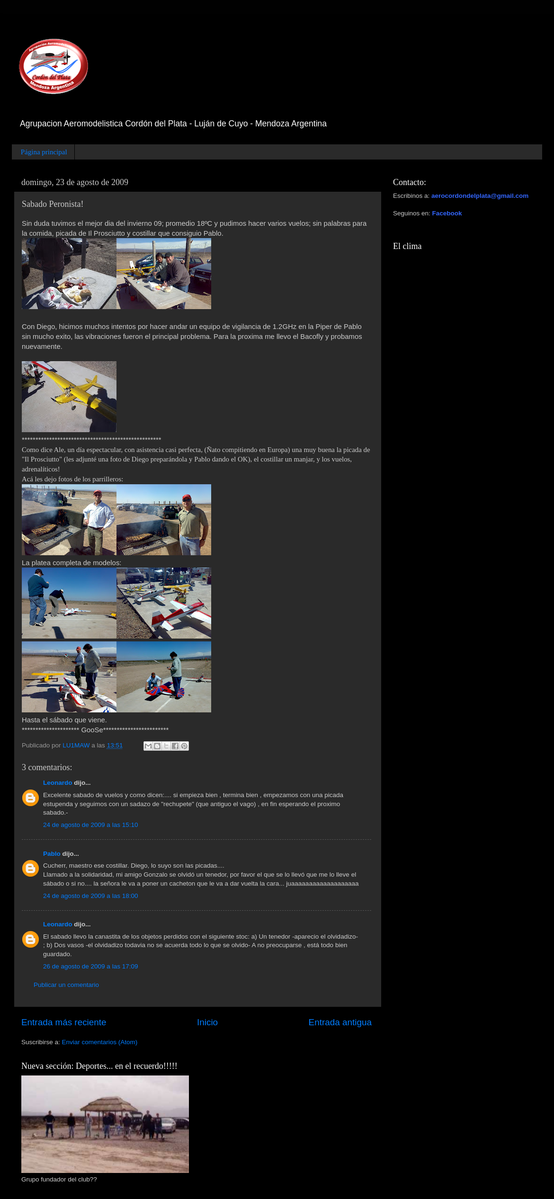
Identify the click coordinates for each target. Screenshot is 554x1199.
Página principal (44, 152)
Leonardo (57, 782)
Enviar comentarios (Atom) (100, 1042)
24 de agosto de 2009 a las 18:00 (90, 895)
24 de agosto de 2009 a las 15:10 (90, 824)
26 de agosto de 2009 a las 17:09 (90, 966)
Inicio (207, 1022)
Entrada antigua (340, 1022)
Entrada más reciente (64, 1022)
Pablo (52, 853)
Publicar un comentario (66, 984)
